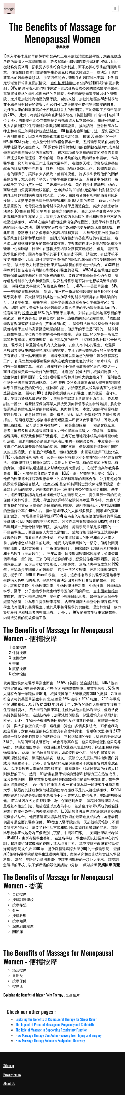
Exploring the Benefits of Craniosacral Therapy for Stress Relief (56, 1019)
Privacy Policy (12, 1074)
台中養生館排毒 (45, 784)
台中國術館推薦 (105, 590)
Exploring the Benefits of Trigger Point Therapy (33, 995)
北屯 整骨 (54, 698)
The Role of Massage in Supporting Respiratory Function (51, 1030)
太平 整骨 (43, 211)
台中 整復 (58, 382)
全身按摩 (73, 995)
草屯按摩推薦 (89, 843)
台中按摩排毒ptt (63, 82)
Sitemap (8, 1065)
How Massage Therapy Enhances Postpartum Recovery (50, 1040)
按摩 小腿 (29, 312)
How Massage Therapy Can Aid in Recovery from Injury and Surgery (59, 1035)
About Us (9, 1083)
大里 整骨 (105, 731)
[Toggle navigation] (115, 8)
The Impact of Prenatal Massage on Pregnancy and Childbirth (55, 1024)
